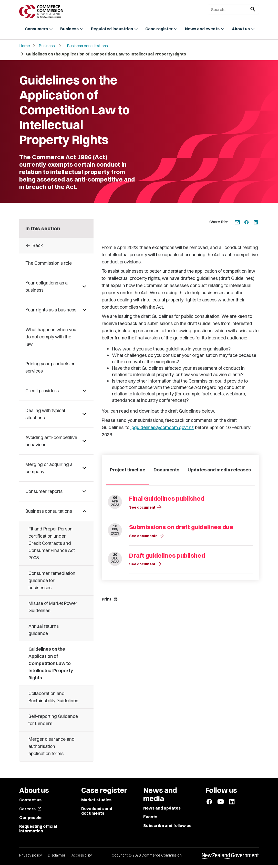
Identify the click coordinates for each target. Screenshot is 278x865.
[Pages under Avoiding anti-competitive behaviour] (84, 441)
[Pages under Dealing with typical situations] (84, 414)
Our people (30, 817)
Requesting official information (38, 828)
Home (24, 45)
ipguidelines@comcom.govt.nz (162, 427)
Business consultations (87, 45)
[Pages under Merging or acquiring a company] (84, 468)
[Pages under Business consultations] (84, 511)
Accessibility (81, 855)
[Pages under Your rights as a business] (84, 310)
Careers (30, 808)
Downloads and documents (96, 811)
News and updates (162, 808)
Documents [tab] (166, 470)
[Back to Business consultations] (56, 245)
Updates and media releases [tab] (219, 470)
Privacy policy (30, 855)
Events (150, 816)
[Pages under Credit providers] (84, 391)
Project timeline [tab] (127, 470)
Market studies (96, 799)
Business (47, 45)
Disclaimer (56, 855)
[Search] (233, 9)
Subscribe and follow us (167, 825)
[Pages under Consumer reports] (84, 491)
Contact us (30, 799)
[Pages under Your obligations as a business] (84, 286)
